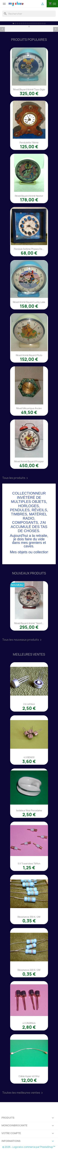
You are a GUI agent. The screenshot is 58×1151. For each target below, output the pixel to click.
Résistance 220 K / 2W (29, 970)
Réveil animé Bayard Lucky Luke (29, 302)
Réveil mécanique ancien (29, 408)
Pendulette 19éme (29, 142)
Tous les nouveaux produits (22, 640)
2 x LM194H (29, 704)
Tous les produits (15, 478)
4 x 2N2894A (29, 1023)
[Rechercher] (29, 14)
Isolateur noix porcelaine (29, 810)
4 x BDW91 (29, 757)
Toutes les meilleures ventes (23, 1093)
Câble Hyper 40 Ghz (29, 1076)
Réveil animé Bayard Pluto (29, 355)
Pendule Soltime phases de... (29, 248)
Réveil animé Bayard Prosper (29, 461)
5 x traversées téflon (29, 863)
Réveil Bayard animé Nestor (29, 195)
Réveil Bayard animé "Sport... (29, 623)
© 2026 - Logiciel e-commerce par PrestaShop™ (28, 1147)
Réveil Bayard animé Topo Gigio (29, 89)
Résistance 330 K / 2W (29, 916)
